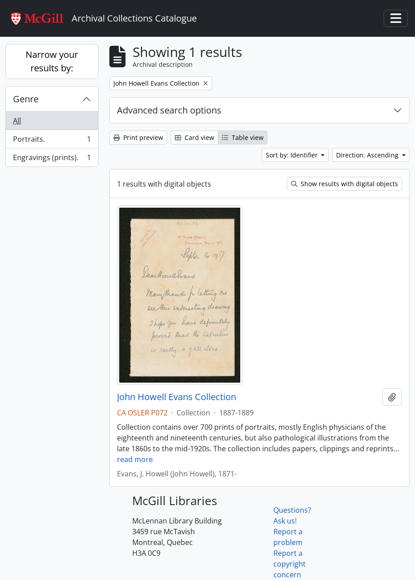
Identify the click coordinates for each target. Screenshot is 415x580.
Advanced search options (169, 110)
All (17, 121)
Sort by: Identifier (293, 155)
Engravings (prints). (52, 159)
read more (135, 459)
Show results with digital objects (344, 183)
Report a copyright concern (289, 564)
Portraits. (52, 141)
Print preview (138, 137)
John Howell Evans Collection (176, 397)
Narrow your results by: (52, 61)
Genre (26, 99)
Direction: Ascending (368, 155)
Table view (243, 137)
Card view (194, 137)
